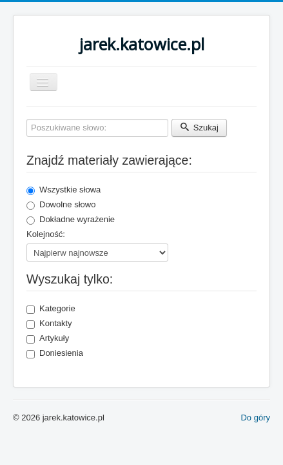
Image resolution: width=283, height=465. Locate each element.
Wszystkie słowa (63, 190)
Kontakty (49, 323)
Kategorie (50, 309)
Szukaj (199, 127)
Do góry (255, 417)
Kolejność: (45, 234)
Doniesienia (54, 353)
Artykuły (47, 338)
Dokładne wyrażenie (70, 219)
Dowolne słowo (60, 205)
